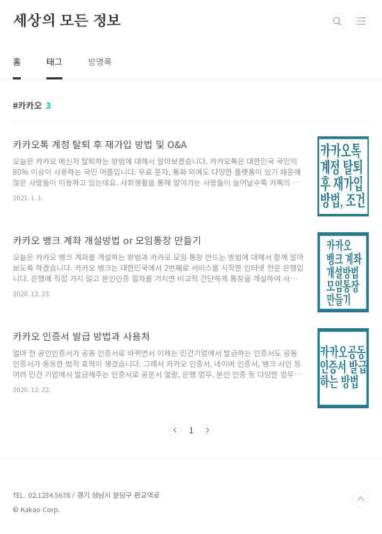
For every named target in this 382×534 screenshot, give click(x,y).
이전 (175, 430)
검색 (337, 21)
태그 (54, 61)
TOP (360, 499)
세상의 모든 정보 (67, 21)
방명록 (100, 61)
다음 (207, 430)
